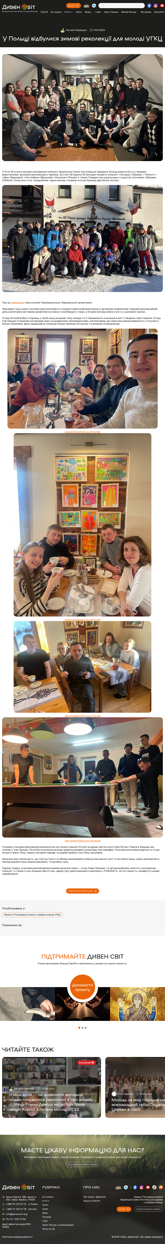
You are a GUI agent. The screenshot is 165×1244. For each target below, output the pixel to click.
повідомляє (18, 302)
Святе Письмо (111, 12)
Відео (45, 1213)
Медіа (89, 12)
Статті (68, 12)
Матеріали (146, 12)
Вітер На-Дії (48, 1229)
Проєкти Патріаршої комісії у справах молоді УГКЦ (32, 914)
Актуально (56, 12)
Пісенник (46, 1217)
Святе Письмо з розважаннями (57, 1225)
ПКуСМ (44, 12)
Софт (98, 12)
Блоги (79, 12)
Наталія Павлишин (76, 30)
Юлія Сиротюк (125, 1094)
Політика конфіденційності (17, 1237)
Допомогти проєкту (82, 987)
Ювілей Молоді (129, 12)
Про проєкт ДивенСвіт (94, 1197)
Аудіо (45, 1209)
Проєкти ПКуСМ (91, 1201)
